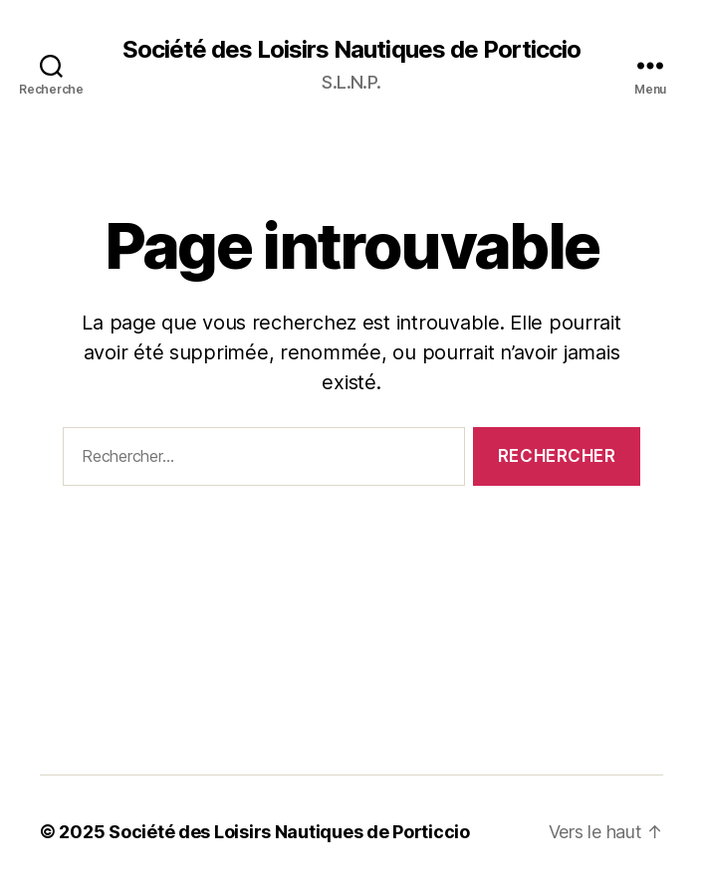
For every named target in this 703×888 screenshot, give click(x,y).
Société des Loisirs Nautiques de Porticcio (351, 50)
